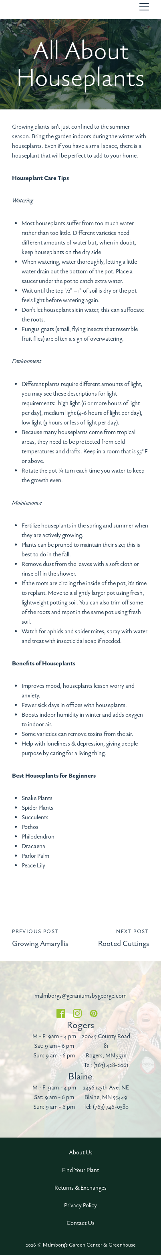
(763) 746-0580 (111, 1107)
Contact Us (80, 1223)
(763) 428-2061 (110, 1065)
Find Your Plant (80, 1170)
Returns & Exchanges (80, 1188)
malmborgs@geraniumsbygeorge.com (80, 996)
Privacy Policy (80, 1205)
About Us (81, 1152)
